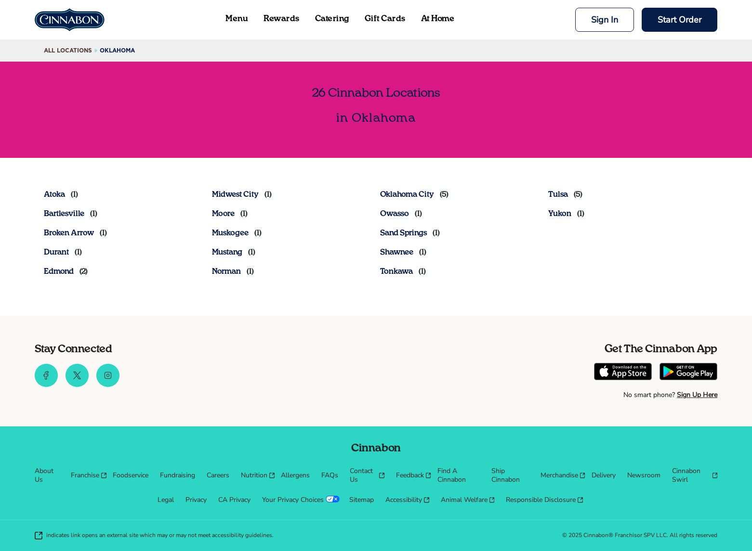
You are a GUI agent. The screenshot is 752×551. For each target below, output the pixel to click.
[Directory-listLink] (61, 194)
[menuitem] (47, 475)
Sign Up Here (697, 394)
